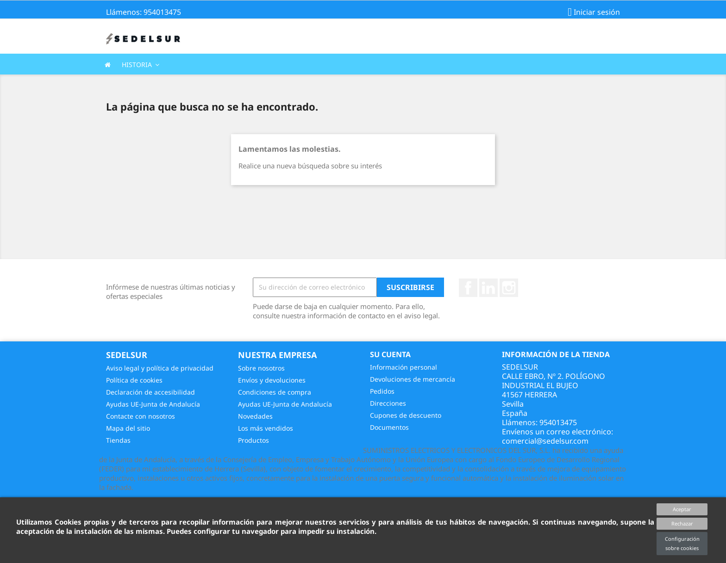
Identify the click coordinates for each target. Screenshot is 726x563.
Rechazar (682, 523)
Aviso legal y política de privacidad (159, 368)
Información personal (403, 367)
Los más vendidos (265, 428)
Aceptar (682, 509)
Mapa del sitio (128, 428)
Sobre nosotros (261, 368)
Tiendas (118, 440)
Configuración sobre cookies (682, 543)
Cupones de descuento (405, 415)
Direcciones (388, 403)
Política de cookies (134, 380)
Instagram (509, 287)
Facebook (468, 287)
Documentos (389, 427)
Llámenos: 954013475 (143, 12)
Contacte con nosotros (140, 416)
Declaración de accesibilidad (150, 392)
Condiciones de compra (274, 392)
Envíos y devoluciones (272, 380)
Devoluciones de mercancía (412, 379)
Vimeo (488, 287)
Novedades (255, 416)
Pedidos (382, 391)
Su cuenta (390, 354)
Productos (253, 440)
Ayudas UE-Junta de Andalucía (153, 404)
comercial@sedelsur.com (545, 441)
